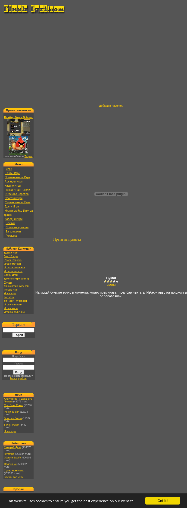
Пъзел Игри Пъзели (17, 189)
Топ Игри (9, 297)
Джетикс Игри (12, 278)
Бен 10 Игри (11, 256)
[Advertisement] (45, 59)
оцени (111, 284)
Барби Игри (11, 274)
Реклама (11, 235)
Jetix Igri (25, 278)
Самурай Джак (12, 447)
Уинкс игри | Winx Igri (16, 286)
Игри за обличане (14, 311)
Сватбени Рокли (13, 405)
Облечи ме (10, 464)
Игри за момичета (14, 267)
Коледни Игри (13, 219)
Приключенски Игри (17, 177)
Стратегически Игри (17, 202)
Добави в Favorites (111, 105)
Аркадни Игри (13, 181)
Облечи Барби (12, 457)
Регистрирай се (18, 378)
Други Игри (12, 206)
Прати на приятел (17, 227)
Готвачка (9, 453)
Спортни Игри (13, 198)
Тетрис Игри (11, 289)
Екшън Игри (12, 173)
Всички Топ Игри (13, 477)
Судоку (8, 282)
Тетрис (29, 156)
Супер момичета (14, 470)
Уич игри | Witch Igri (15, 300)
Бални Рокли (11, 424)
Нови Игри (10, 293)
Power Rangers (13, 260)
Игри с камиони (13, 304)
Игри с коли (11, 308)
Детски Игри (11, 252)
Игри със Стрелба (16, 194)
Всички (10, 223)
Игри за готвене (13, 271)
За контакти (13, 231)
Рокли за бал (11, 411)
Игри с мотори (12, 263)
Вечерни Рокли (13, 418)
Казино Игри (13, 185)
